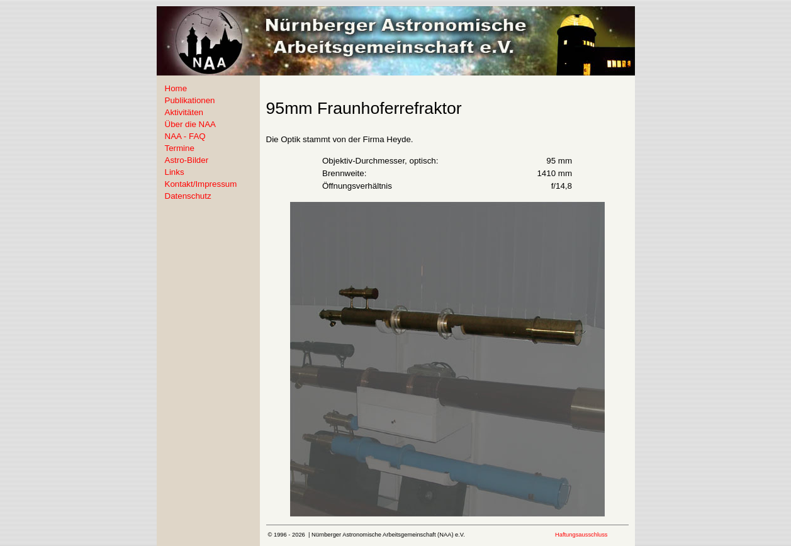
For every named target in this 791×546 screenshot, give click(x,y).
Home (176, 88)
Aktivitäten (184, 112)
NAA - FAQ (185, 136)
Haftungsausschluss (581, 535)
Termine (179, 148)
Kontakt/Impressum (201, 184)
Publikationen (190, 100)
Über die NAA (190, 124)
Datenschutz (188, 196)
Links (174, 172)
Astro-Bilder (187, 160)
